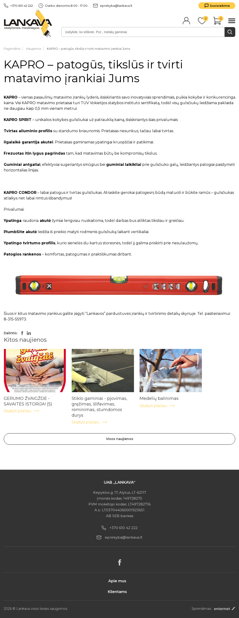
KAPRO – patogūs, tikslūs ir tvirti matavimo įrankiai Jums (88, 48)
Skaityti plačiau (21, 411)
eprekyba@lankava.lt (112, 5)
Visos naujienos (119, 439)
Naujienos (33, 48)
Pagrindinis (12, 48)
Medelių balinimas (159, 398)
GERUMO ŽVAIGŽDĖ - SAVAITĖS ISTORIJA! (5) (28, 398)
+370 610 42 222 (18, 6)
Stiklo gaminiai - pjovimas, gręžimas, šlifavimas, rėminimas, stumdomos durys (99, 398)
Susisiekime (220, 5)
